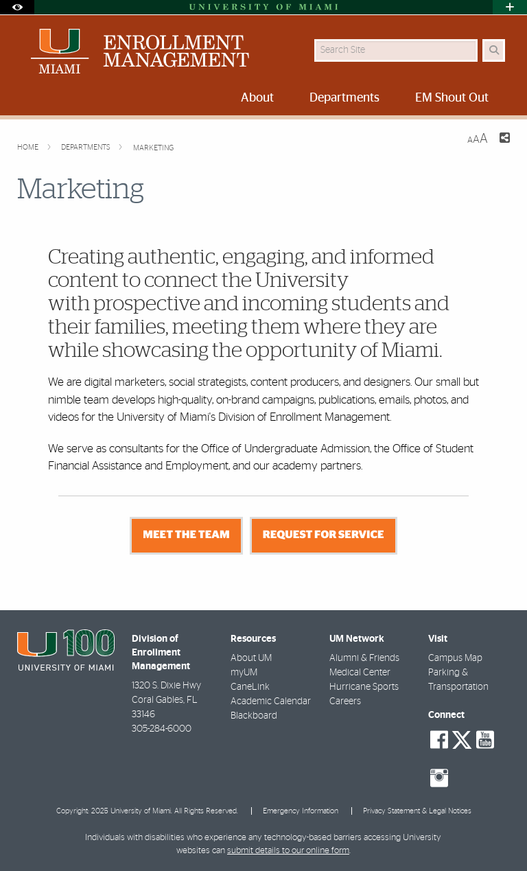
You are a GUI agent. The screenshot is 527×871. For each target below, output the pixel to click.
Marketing (153, 148)
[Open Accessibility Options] (17, 7)
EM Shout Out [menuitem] (452, 98)
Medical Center (359, 672)
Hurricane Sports (364, 687)
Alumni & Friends (364, 658)
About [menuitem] (257, 98)
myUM (244, 672)
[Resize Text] (477, 139)
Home (28, 147)
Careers (345, 701)
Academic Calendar (271, 701)
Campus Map (455, 658)
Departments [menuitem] (344, 98)
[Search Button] (493, 50)
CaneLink (250, 687)
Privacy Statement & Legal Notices (417, 811)
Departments (87, 147)
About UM (251, 658)
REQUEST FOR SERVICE (323, 535)
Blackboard (254, 716)
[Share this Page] (504, 139)
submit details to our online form (288, 850)
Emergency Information (300, 811)
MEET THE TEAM (186, 535)
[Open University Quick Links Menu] (510, 7)
